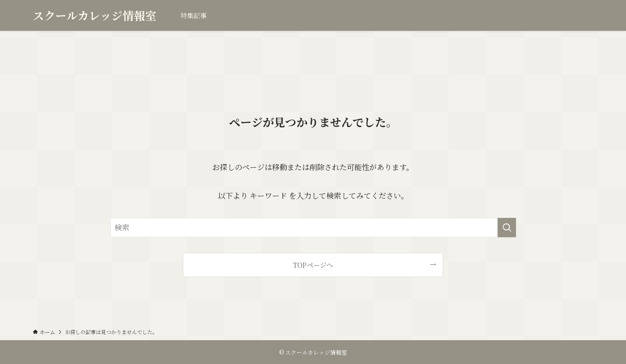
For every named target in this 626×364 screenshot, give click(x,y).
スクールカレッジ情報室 (94, 15)
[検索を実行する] (506, 227)
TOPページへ (313, 265)
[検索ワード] (313, 227)
